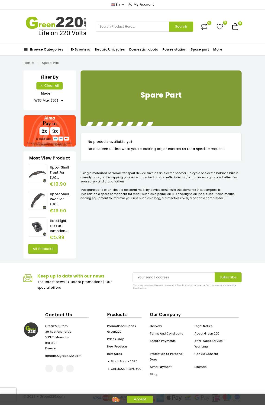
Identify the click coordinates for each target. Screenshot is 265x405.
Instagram (70, 368)
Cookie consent (206, 354)
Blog (153, 374)
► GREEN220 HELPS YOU (124, 368)
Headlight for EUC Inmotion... (59, 226)
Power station (174, 49)
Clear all (49, 85)
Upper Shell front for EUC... (59, 172)
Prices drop (115, 339)
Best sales (114, 354)
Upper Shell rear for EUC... (59, 199)
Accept (140, 399)
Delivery (156, 326)
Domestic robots (143, 49)
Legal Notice (203, 326)
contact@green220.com (63, 355)
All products (43, 249)
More (217, 49)
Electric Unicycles (109, 49)
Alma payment (160, 367)
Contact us (58, 315)
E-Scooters (80, 49)
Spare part (200, 49)
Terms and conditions (166, 333)
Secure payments (163, 341)
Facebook (49, 368)
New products (117, 346)
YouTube (59, 368)
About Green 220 (207, 333)
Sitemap (200, 367)
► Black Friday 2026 (122, 361)
